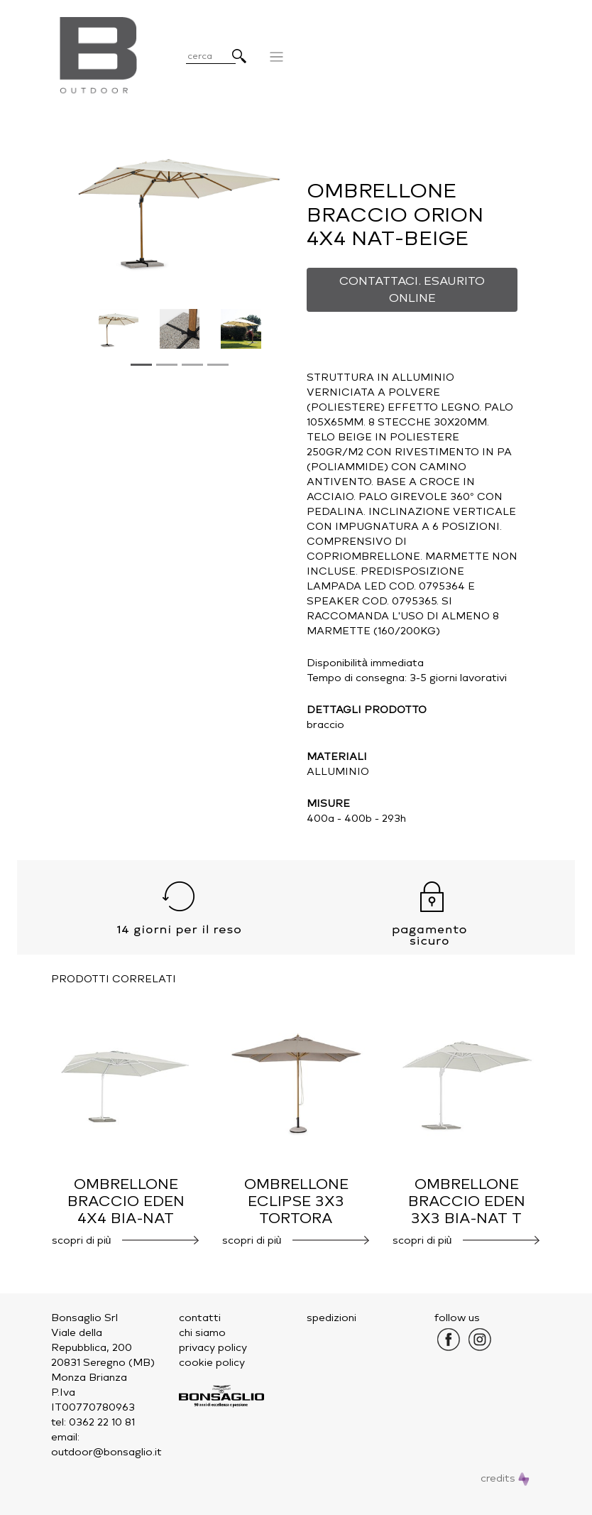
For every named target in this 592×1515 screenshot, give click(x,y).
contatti (200, 1318)
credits (505, 1478)
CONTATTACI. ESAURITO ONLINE (412, 289)
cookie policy (212, 1363)
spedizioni (331, 1318)
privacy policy (213, 1348)
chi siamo (202, 1333)
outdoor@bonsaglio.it (106, 1452)
